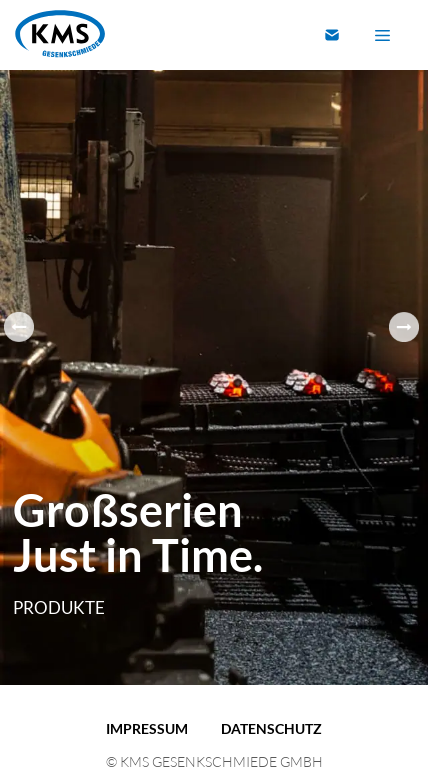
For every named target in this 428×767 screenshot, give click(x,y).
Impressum (147, 728)
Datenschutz (271, 728)
